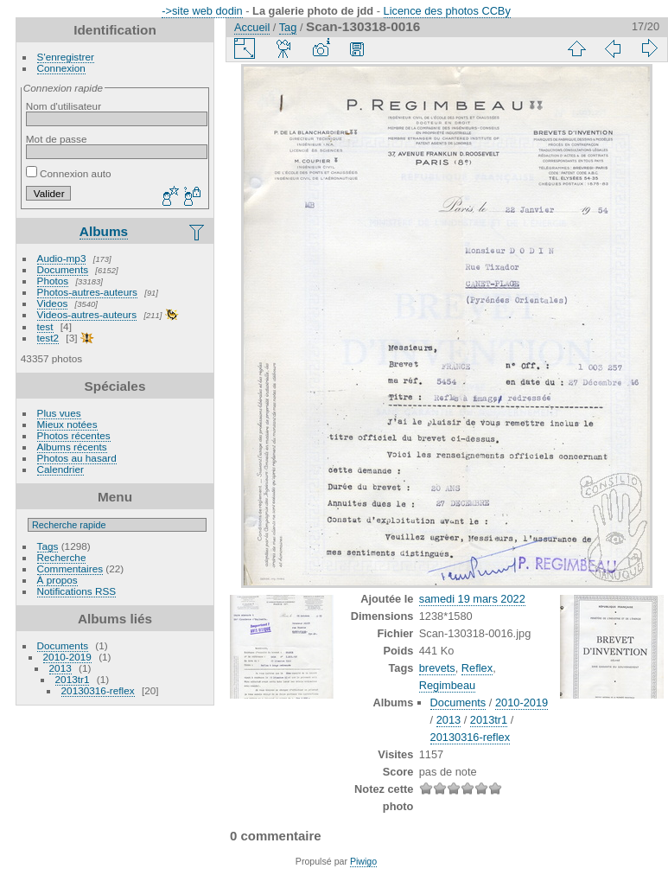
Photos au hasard (77, 457)
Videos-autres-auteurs (87, 314)
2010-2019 (67, 656)
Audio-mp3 (61, 258)
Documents (63, 269)
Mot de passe (56, 138)
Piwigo (363, 861)
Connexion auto (68, 173)
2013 (60, 668)
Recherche (61, 557)
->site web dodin (202, 10)
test (45, 326)
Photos (53, 280)
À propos (57, 579)
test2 (48, 337)
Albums (104, 231)
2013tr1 (72, 679)
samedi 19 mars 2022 (472, 598)
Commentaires (70, 568)
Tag (288, 27)
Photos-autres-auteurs (87, 291)
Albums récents (72, 446)
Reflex (477, 667)
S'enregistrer (65, 56)
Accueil (252, 27)
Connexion (61, 67)
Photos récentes (74, 435)
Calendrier (60, 469)
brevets (437, 667)
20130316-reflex (98, 690)
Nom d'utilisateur (63, 106)
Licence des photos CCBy (447, 10)
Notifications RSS (77, 591)
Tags (48, 546)
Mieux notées (67, 424)
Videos (52, 303)
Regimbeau (447, 685)
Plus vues (59, 412)
